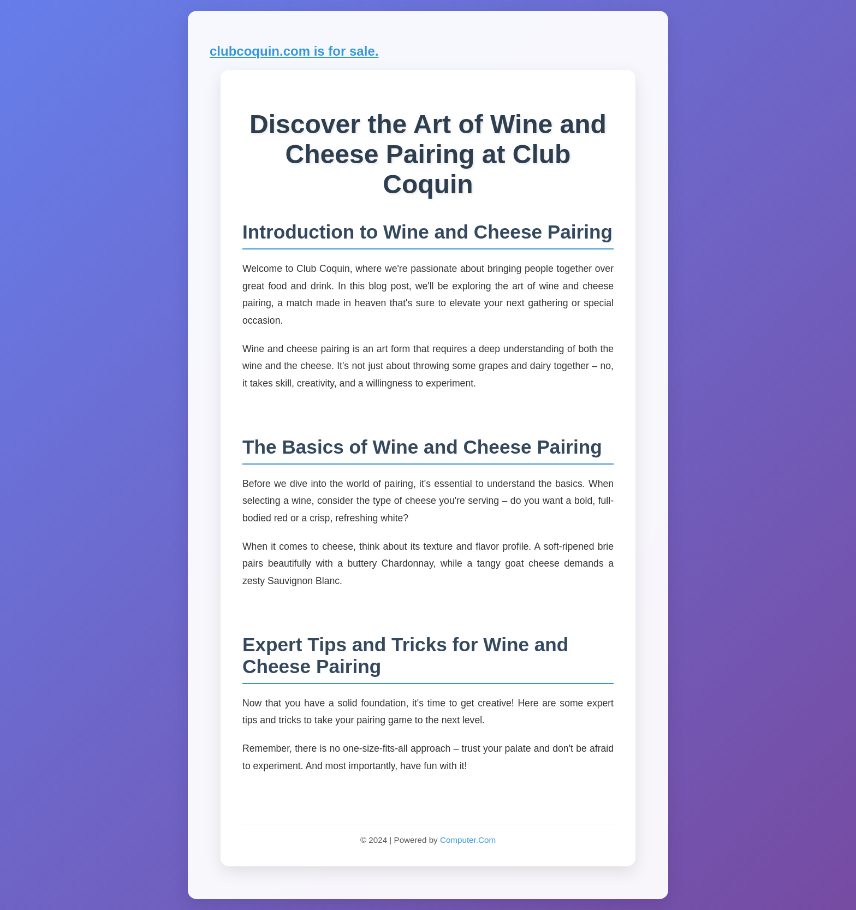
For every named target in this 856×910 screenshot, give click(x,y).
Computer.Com (468, 839)
